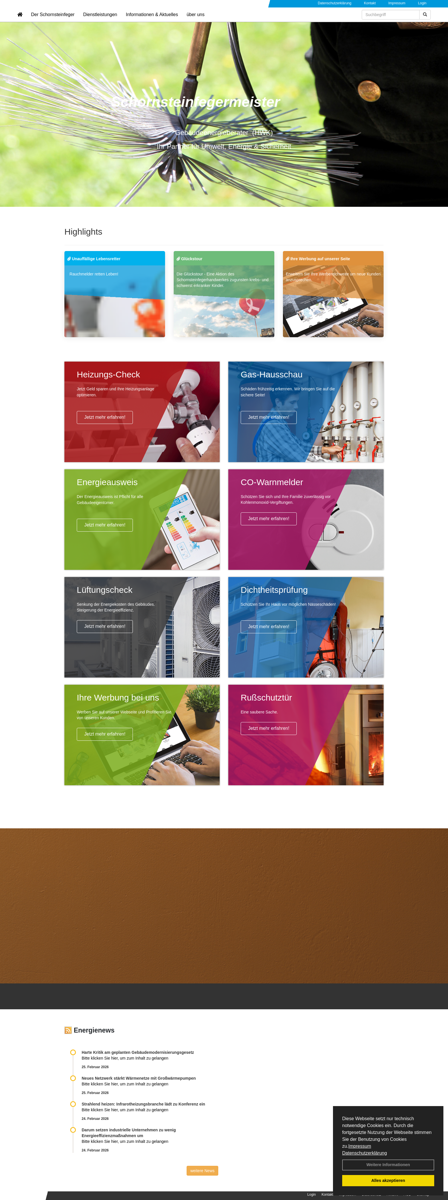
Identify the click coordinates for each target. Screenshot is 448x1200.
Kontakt (370, 3)
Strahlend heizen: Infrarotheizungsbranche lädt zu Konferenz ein (143, 1104)
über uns (195, 21)
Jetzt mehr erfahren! (104, 417)
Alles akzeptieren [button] (388, 1180)
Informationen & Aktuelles (152, 21)
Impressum (359, 1146)
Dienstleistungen (100, 21)
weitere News (202, 1170)
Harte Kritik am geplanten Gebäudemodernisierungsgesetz (138, 1052)
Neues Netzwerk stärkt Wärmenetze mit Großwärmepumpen (139, 1078)
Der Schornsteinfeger (52, 21)
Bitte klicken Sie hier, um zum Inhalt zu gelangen (125, 1058)
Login (422, 3)
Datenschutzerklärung (364, 1153)
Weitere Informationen (388, 1164)
